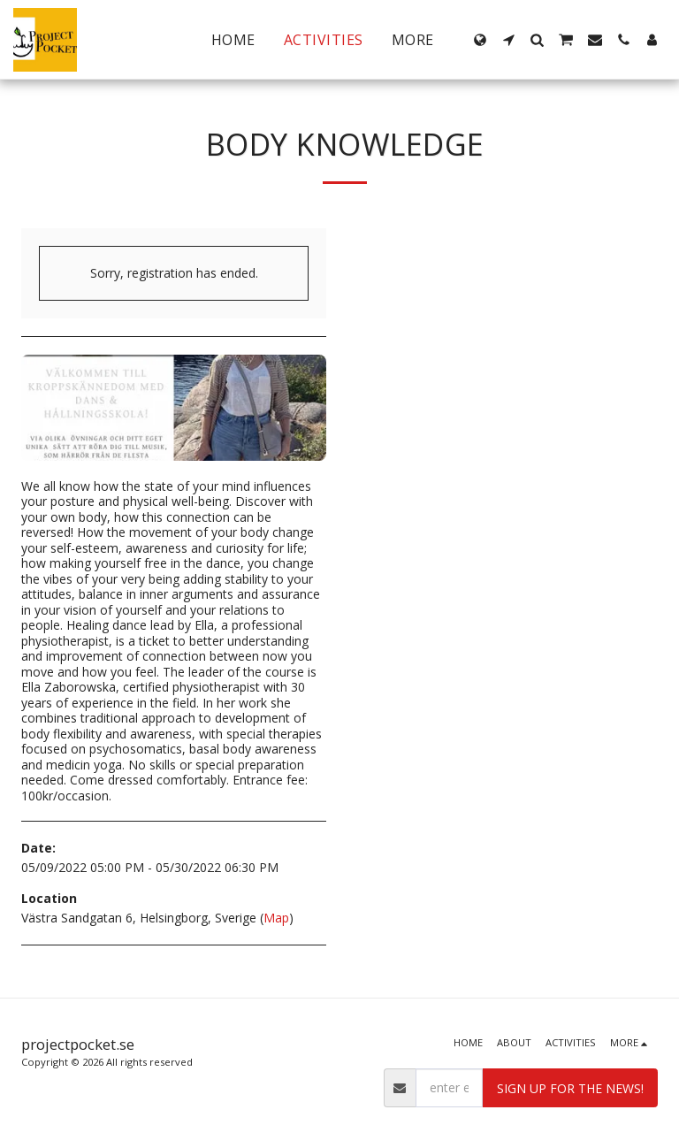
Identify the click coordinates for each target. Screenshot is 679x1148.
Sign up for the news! (570, 1088)
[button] (508, 40)
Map (276, 917)
